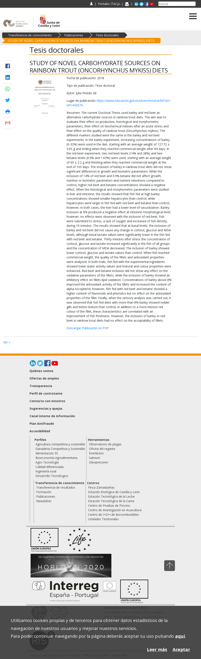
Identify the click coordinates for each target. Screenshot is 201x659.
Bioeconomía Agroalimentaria (56, 458)
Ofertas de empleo (44, 378)
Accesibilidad (40, 431)
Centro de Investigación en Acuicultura (115, 510)
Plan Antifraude (42, 423)
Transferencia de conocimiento (30, 35)
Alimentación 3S (47, 453)
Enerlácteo (96, 453)
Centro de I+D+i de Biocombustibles (113, 514)
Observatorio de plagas (105, 444)
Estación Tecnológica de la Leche (111, 496)
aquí (180, 636)
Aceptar (181, 649)
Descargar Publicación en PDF (88, 328)
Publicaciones (73, 35)
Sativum (94, 458)
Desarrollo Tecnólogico (52, 476)
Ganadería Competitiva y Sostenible (60, 449)
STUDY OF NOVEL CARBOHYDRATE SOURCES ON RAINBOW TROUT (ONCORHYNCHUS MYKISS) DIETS (81, 41)
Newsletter (43, 501)
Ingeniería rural (46, 471)
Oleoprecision (98, 462)
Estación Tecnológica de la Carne (111, 501)
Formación (43, 492)
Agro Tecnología (47, 462)
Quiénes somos (41, 371)
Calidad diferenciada (50, 467)
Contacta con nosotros (47, 401)
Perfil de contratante (46, 393)
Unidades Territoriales (103, 519)
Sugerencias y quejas (46, 408)
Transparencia (41, 386)
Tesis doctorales (107, 35)
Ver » (6, 342)
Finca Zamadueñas (101, 487)
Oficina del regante (102, 449)
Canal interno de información (52, 416)
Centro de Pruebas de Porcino (109, 505)
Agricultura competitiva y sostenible (60, 444)
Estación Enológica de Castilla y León (114, 492)
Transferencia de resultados (55, 487)
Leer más (157, 649)
